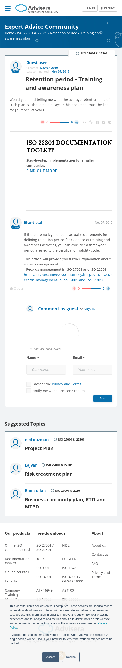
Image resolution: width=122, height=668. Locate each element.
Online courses (17, 570)
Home (9, 33)
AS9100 (68, 589)
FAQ (95, 562)
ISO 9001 (42, 566)
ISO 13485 (70, 566)
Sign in (89, 309)
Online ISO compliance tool (17, 546)
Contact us (100, 553)
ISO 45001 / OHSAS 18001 (73, 577)
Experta (11, 579)
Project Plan (39, 448)
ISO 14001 (43, 575)
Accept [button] (50, 657)
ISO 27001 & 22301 (32, 33)
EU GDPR (69, 557)
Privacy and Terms (66, 384)
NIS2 (66, 544)
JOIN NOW (108, 8)
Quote (16, 288)
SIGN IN (90, 8)
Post (103, 398)
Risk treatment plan (49, 473)
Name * (32, 358)
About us (99, 544)
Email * (79, 358)
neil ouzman (37, 439)
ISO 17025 (43, 598)
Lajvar (31, 464)
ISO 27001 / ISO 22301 (44, 546)
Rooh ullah (35, 489)
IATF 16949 (44, 589)
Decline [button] (71, 657)
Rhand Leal (33, 222)
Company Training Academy (12, 593)
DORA (40, 557)
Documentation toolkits (17, 559)
